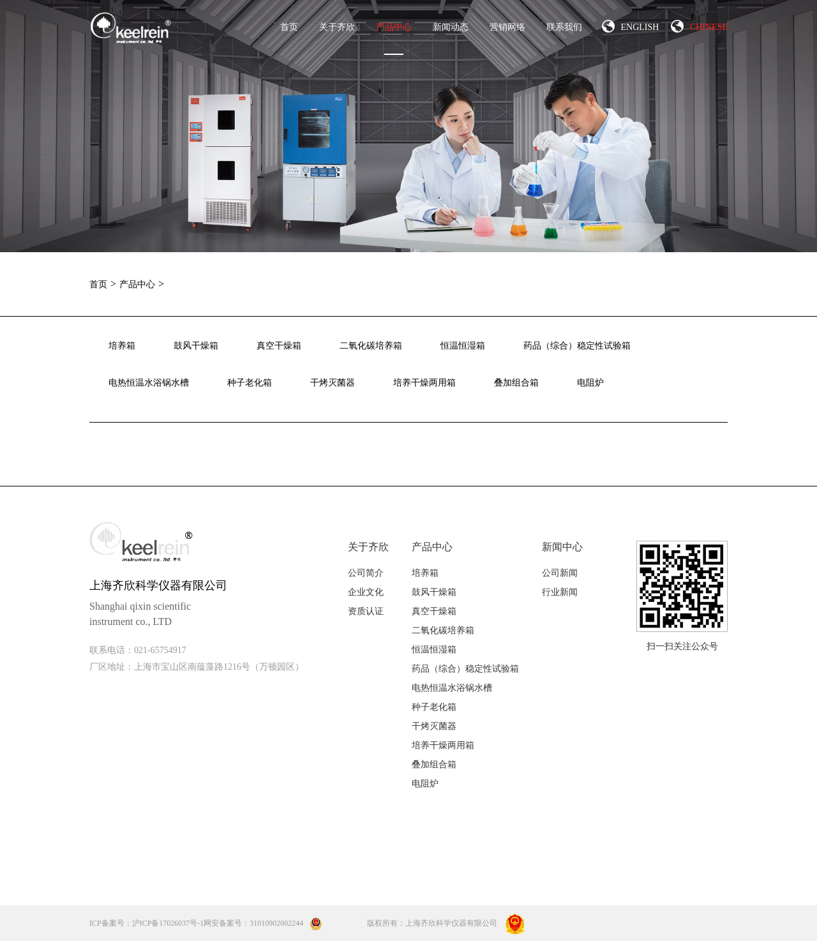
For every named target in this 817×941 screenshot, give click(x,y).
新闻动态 (450, 27)
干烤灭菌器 (332, 383)
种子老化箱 (249, 383)
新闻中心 (562, 546)
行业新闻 (560, 592)
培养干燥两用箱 (424, 383)
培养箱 (122, 345)
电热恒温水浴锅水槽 (149, 383)
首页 (289, 27)
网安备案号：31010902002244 (263, 923)
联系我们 (564, 27)
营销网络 (507, 27)
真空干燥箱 (279, 345)
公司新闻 (560, 573)
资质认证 (366, 611)
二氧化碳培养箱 (371, 345)
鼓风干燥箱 (196, 345)
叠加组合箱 (516, 383)
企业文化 (366, 592)
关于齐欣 (337, 27)
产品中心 (394, 38)
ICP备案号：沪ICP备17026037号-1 (146, 923)
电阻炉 (590, 383)
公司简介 (366, 573)
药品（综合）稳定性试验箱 (577, 345)
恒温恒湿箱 (462, 345)
